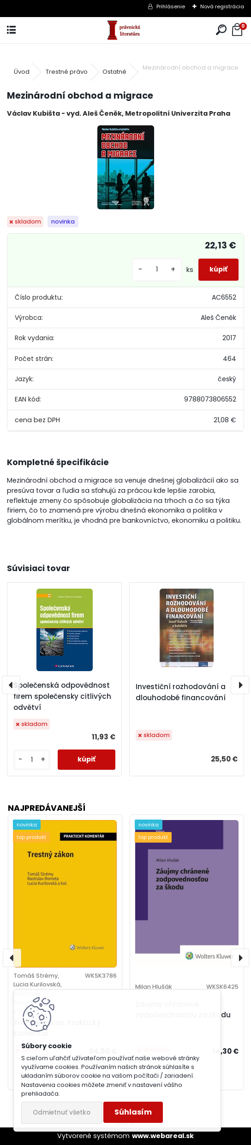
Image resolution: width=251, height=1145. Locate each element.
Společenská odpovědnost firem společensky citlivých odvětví (62, 696)
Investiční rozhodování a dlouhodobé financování (181, 692)
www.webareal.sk (163, 1135)
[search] (221, 30)
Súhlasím (133, 1112)
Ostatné (114, 71)
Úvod (22, 71)
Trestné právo (67, 71)
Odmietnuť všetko (61, 1112)
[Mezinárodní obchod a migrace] (125, 167)
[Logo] (125, 30)
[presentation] (11, 685)
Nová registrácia (222, 6)
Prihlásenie (170, 6)
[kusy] (156, 269)
